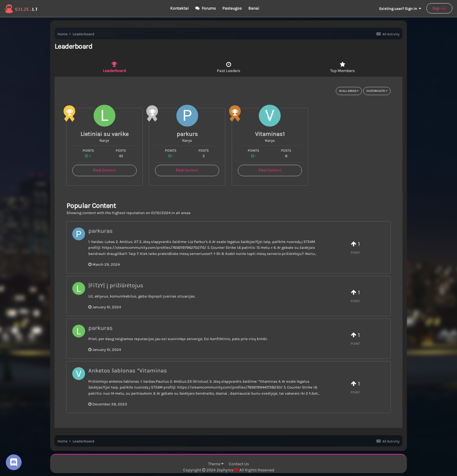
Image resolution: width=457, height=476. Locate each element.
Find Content (104, 170)
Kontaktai (179, 8)
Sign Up (439, 8)
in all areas (349, 91)
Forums (208, 8)
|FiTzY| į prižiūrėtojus (115, 285)
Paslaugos (232, 8)
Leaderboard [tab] (114, 67)
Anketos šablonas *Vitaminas (127, 370)
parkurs (187, 134)
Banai (253, 8)
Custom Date (376, 91)
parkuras (100, 231)
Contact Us (239, 463)
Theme (216, 463)
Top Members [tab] (342, 67)
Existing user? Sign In (400, 8)
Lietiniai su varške (104, 134)
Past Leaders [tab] (228, 67)
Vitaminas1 (270, 134)
